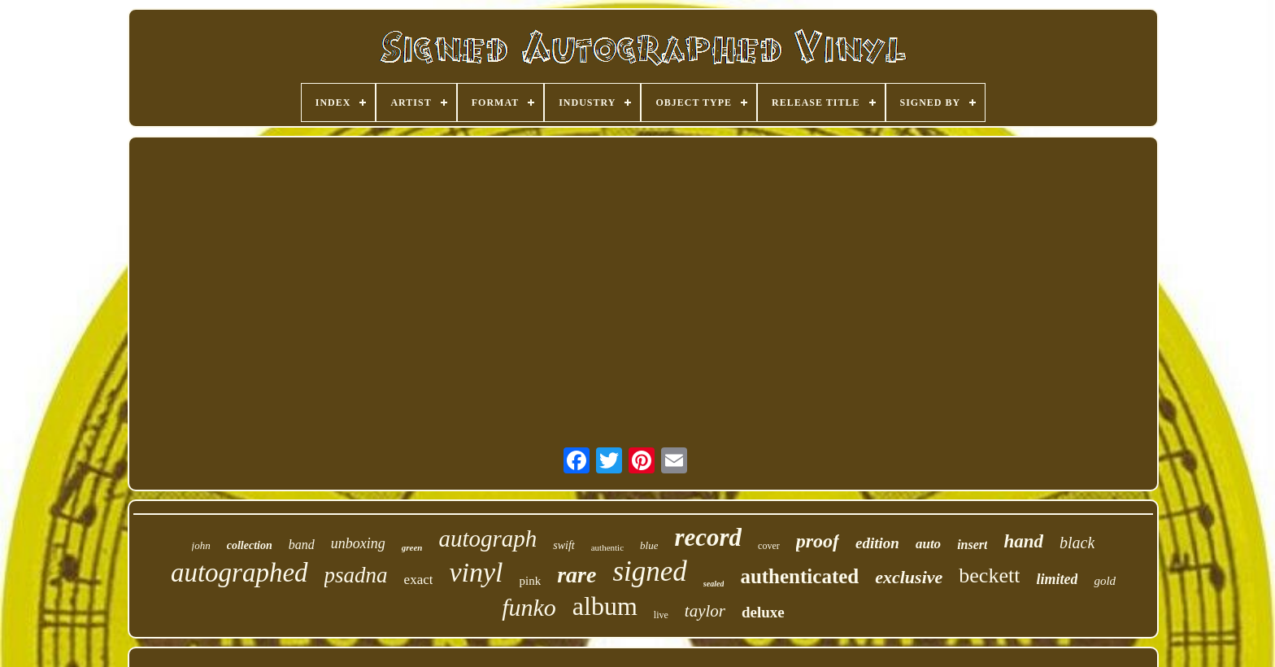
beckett (989, 575)
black (1077, 542)
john (201, 545)
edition (877, 542)
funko (529, 607)
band (302, 544)
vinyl (476, 572)
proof (817, 540)
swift (563, 545)
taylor (705, 611)
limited (1056, 579)
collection (249, 545)
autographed (239, 572)
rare (576, 574)
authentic (607, 547)
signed (649, 571)
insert (972, 544)
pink (531, 580)
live (661, 615)
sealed (714, 583)
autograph (487, 538)
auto (928, 543)
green (412, 547)
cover (769, 545)
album (605, 606)
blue (649, 545)
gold (1105, 580)
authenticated (799, 576)
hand (1023, 541)
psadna (356, 575)
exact (418, 579)
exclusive (908, 577)
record (708, 537)
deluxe (763, 612)
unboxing (358, 543)
